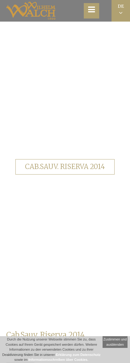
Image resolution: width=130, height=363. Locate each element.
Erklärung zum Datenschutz (78, 355)
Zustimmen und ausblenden (115, 341)
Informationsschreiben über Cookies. (58, 359)
